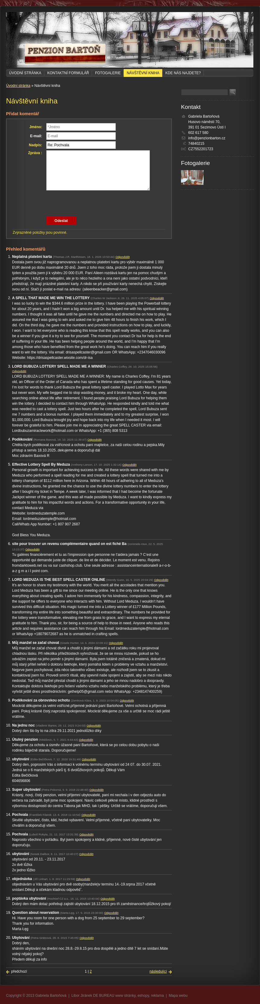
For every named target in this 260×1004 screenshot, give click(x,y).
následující (158, 971)
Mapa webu (178, 995)
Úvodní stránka (25, 73)
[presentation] (92, 203)
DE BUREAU (103, 995)
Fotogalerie (108, 73)
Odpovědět (123, 256)
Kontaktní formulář (68, 73)
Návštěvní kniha (143, 73)
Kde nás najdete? (183, 73)
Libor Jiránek (81, 995)
